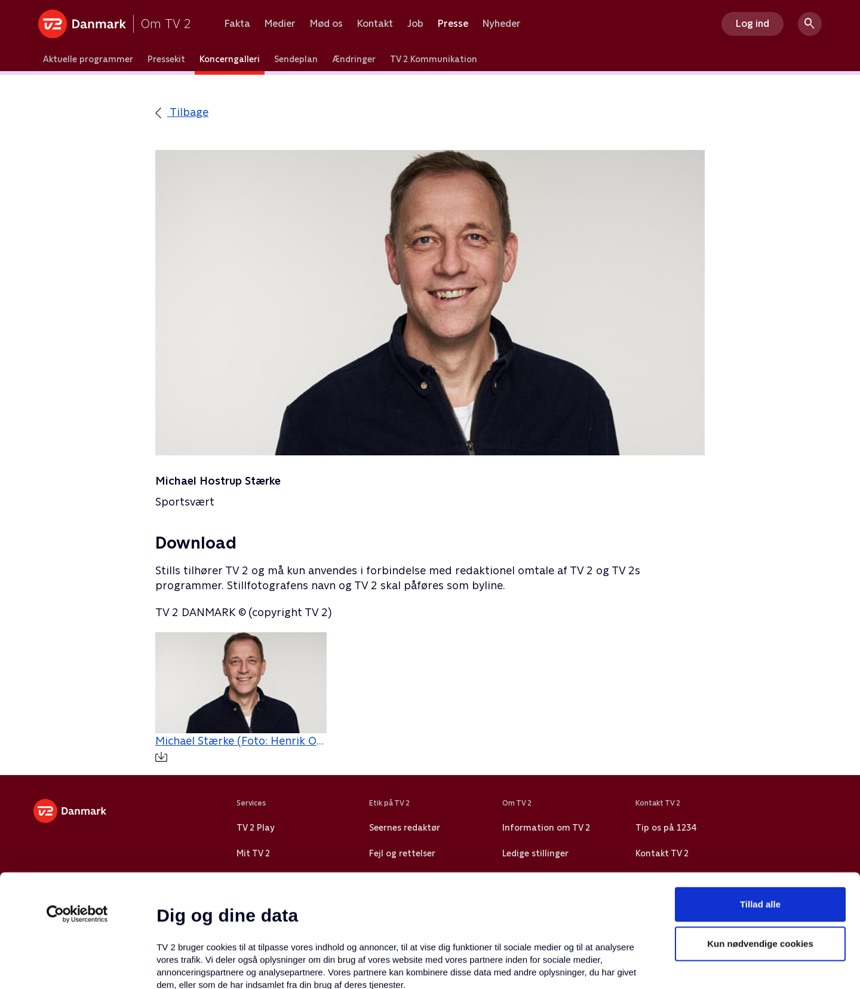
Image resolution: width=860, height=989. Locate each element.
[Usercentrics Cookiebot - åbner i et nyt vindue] (77, 801)
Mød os (326, 24)
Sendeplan (296, 59)
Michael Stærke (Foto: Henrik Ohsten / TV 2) (241, 748)
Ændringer (354, 59)
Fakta (237, 24)
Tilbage (181, 112)
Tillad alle (760, 791)
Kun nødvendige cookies (760, 831)
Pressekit (166, 59)
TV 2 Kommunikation (433, 59)
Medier (280, 24)
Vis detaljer (579, 965)
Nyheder (502, 24)
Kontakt (375, 24)
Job (415, 24)
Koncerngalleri (229, 59)
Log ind (752, 23)
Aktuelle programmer (88, 59)
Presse (453, 24)
